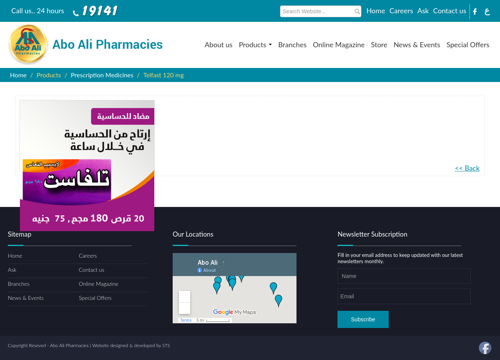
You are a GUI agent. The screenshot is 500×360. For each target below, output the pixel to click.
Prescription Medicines (102, 74)
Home (375, 10)
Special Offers (467, 44)
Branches (292, 44)
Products (255, 44)
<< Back (467, 168)
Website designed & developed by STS (131, 345)
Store (379, 44)
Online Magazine (339, 44)
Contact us (449, 10)
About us (218, 44)
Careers (401, 10)
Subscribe (363, 319)
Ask (423, 10)
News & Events (417, 44)
